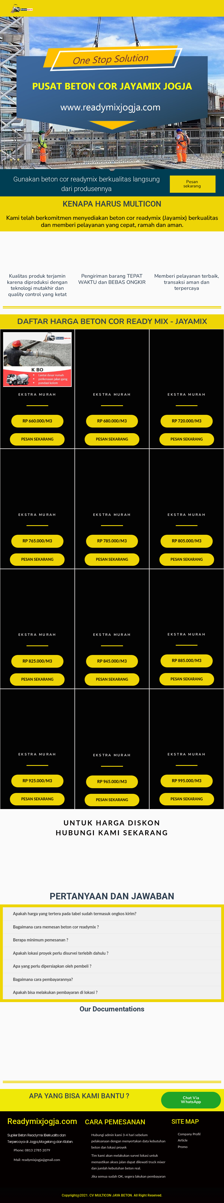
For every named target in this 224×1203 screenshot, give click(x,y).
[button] (113, 8)
